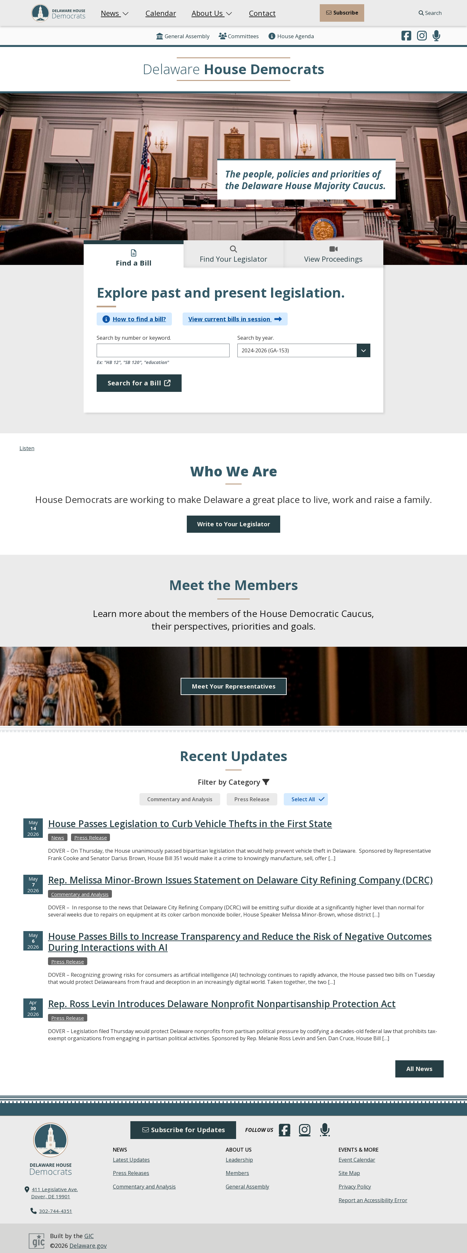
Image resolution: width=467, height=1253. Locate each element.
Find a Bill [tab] (134, 258)
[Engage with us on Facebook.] (406, 36)
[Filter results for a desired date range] (303, 350)
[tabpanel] (233, 342)
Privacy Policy (355, 1181)
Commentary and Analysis (144, 1181)
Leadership (239, 1154)
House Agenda (291, 36)
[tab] (179, 793)
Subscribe (342, 12)
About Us (213, 13)
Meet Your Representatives (233, 680)
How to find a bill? (134, 319)
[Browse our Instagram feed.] (422, 36)
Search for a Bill (139, 383)
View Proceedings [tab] (333, 254)
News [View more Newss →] (57, 831)
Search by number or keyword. (134, 338)
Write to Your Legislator (233, 524)
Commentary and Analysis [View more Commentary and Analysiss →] (80, 888)
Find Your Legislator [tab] (233, 254)
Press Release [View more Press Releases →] (90, 831)
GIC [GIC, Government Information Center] (89, 1230)
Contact (262, 13)
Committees (239, 36)
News (115, 13)
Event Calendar (357, 1154)
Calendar (161, 13)
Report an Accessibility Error (373, 1194)
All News (418, 1063)
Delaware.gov (88, 1240)
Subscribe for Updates (183, 1124)
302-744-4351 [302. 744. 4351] (55, 1205)
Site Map (349, 1167)
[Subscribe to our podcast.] (436, 36)
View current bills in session (235, 319)
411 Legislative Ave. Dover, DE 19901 (54, 1187)
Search (430, 13)
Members (237, 1167)
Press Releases (131, 1167)
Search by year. (255, 338)
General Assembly (182, 36)
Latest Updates (131, 1154)
